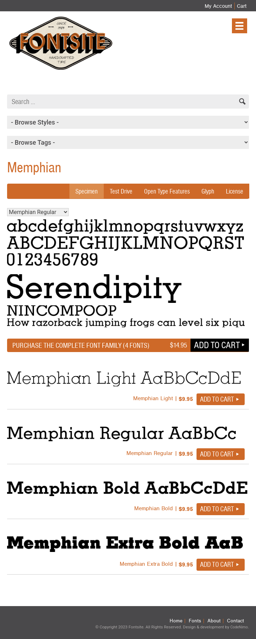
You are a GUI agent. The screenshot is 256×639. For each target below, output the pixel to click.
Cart (241, 6)
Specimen (86, 191)
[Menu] (239, 25)
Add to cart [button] (217, 345)
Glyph (207, 191)
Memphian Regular (38, 212)
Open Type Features (167, 191)
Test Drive (121, 191)
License (234, 191)
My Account (218, 6)
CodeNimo (239, 627)
